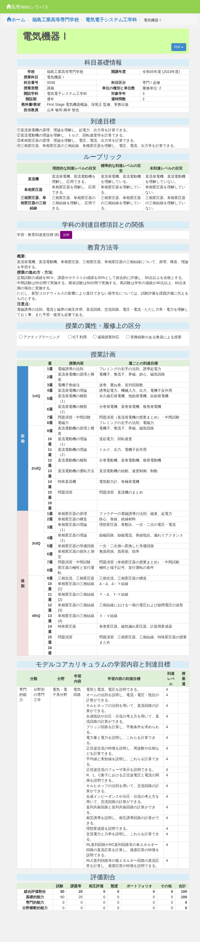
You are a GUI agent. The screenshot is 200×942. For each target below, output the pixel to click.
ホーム (16, 19)
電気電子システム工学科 (111, 19)
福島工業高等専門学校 (55, 19)
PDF (178, 47)
